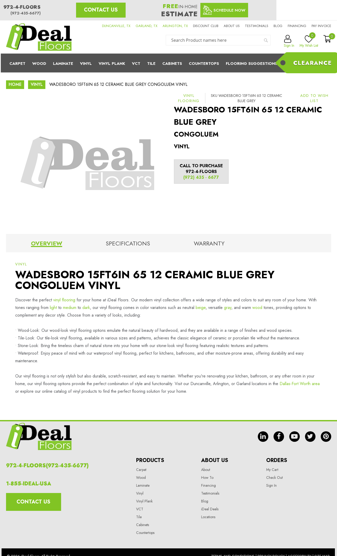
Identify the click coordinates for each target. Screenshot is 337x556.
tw (310, 436)
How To (207, 477)
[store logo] (39, 37)
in (263, 436)
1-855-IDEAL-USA (28, 483)
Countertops (145, 532)
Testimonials (256, 25)
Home (15, 84)
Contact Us (101, 10)
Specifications (128, 243)
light (53, 308)
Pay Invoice (321, 25)
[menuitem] (168, 63)
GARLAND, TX (146, 25)
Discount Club (205, 25)
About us (232, 25)
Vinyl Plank (112, 63)
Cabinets (172, 63)
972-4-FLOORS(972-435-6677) (47, 465)
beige (201, 308)
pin (326, 436)
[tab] (46, 244)
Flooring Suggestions (251, 63)
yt (294, 436)
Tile (151, 63)
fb (279, 436)
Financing (297, 25)
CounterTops (204, 63)
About (205, 469)
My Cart (272, 469)
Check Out (274, 477)
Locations (208, 517)
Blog (278, 25)
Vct (136, 63)
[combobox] (218, 40)
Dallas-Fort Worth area (300, 384)
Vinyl (86, 63)
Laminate (63, 63)
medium (69, 308)
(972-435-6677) (25, 13)
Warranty (209, 243)
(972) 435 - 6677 (201, 177)
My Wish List (308, 41)
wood (257, 308)
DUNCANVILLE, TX (116, 25)
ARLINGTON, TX (175, 25)
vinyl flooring (64, 300)
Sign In (271, 485)
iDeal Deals (209, 509)
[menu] (168, 63)
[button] (314, 98)
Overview (46, 243)
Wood (39, 63)
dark (86, 308)
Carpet (17, 63)
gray (227, 308)
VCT (139, 509)
